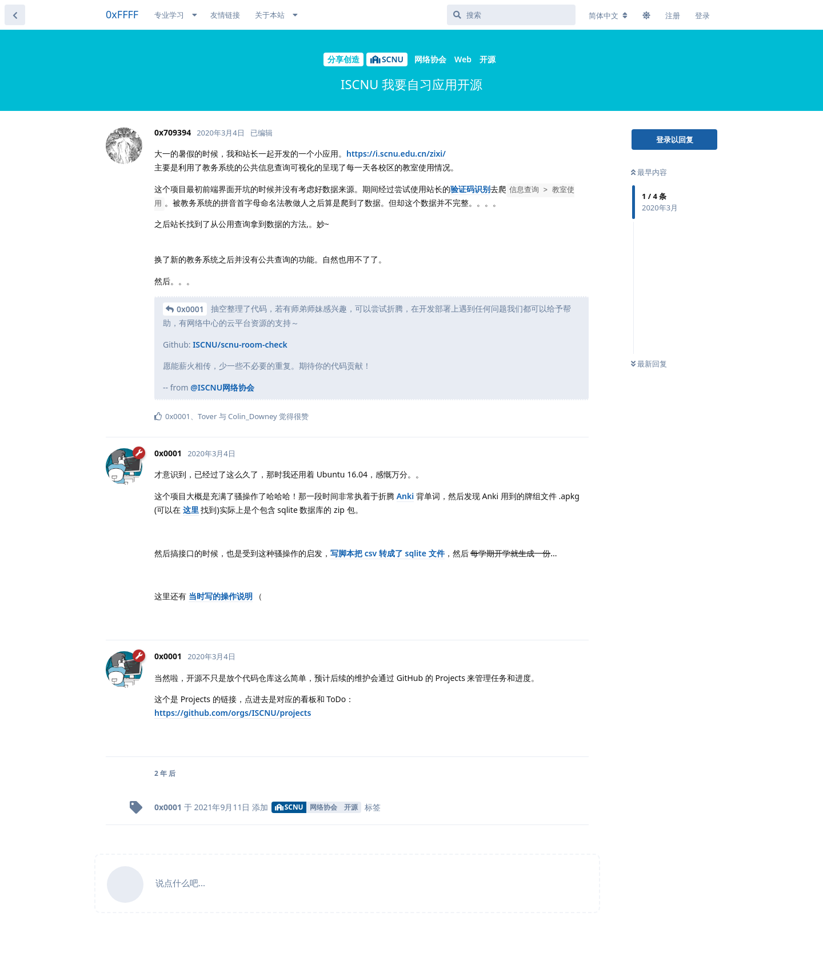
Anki (405, 496)
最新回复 (649, 363)
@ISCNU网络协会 (222, 387)
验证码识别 (470, 189)
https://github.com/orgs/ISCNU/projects (232, 712)
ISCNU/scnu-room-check (240, 344)
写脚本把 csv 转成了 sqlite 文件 (387, 553)
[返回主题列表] (15, 15)
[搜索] (511, 15)
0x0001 (190, 309)
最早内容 (649, 172)
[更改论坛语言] (608, 15)
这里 (191, 509)
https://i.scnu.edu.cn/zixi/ (396, 153)
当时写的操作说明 (221, 596)
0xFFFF (122, 14)
